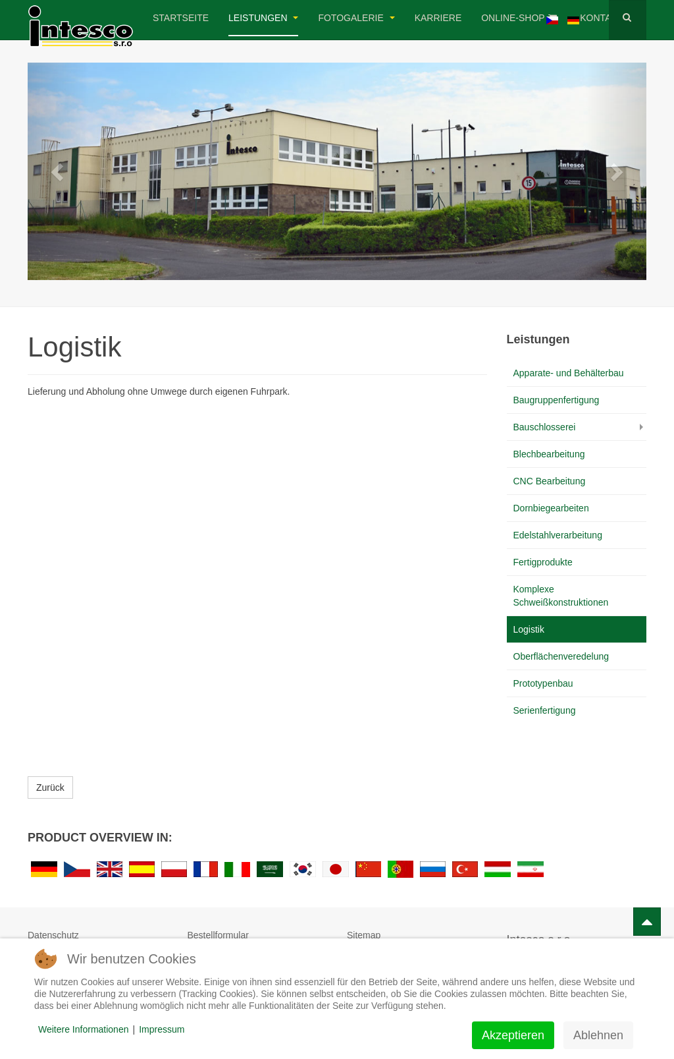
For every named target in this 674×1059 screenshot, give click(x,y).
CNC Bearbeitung (549, 481)
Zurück (50, 787)
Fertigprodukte (543, 562)
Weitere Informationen (83, 1029)
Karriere (438, 18)
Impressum (161, 1029)
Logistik (528, 629)
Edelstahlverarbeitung (557, 535)
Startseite (181, 18)
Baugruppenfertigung (556, 400)
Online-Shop (519, 18)
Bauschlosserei (544, 427)
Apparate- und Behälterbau (568, 373)
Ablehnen (598, 1035)
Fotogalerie (356, 18)
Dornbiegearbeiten (551, 508)
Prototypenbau (543, 683)
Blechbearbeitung (549, 454)
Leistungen (263, 18)
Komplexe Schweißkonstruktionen (561, 596)
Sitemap (363, 935)
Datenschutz (53, 935)
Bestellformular (218, 935)
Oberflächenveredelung (561, 656)
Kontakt (607, 18)
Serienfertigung (544, 710)
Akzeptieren (513, 1035)
